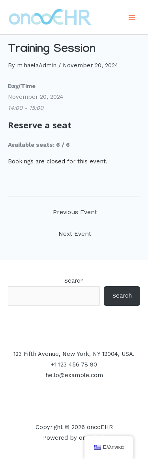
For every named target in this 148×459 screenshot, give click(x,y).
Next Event (74, 233)
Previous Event (75, 212)
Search (74, 280)
